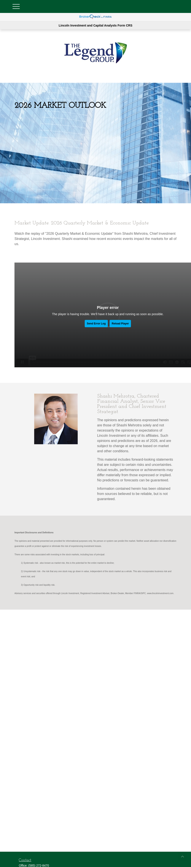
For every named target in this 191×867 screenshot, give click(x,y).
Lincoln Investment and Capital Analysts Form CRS (95, 25)
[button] (182, 856)
